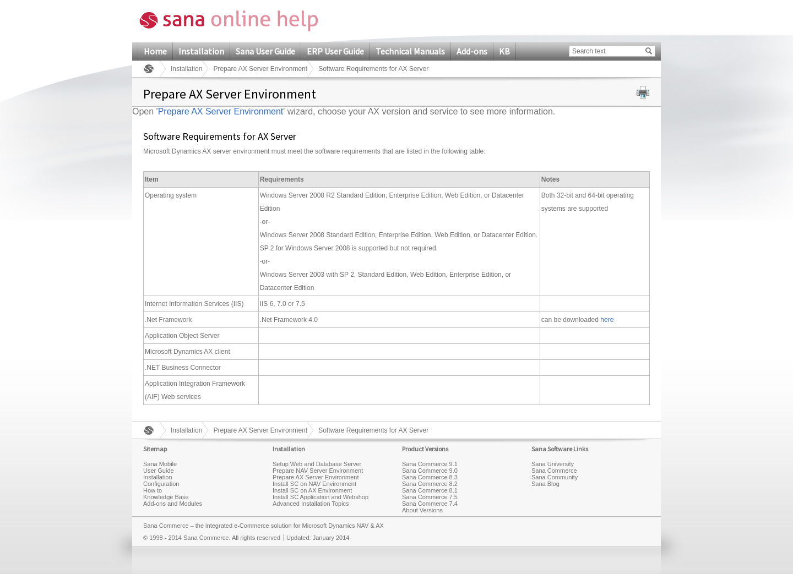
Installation (201, 51)
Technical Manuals (410, 51)
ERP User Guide (335, 51)
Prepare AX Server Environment (260, 69)
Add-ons (472, 51)
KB (504, 51)
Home (155, 51)
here (606, 320)
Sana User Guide (265, 51)
